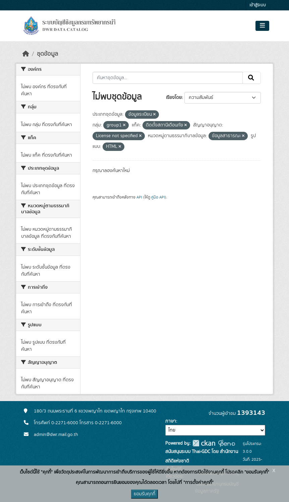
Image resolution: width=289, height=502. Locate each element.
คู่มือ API (158, 197)
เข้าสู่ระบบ (257, 5)
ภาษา (170, 421)
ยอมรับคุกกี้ (144, 494)
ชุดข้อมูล (47, 54)
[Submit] (251, 78)
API (139, 197)
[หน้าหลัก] (25, 54)
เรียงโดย (174, 97)
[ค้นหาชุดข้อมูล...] (168, 78)
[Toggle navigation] (262, 26)
